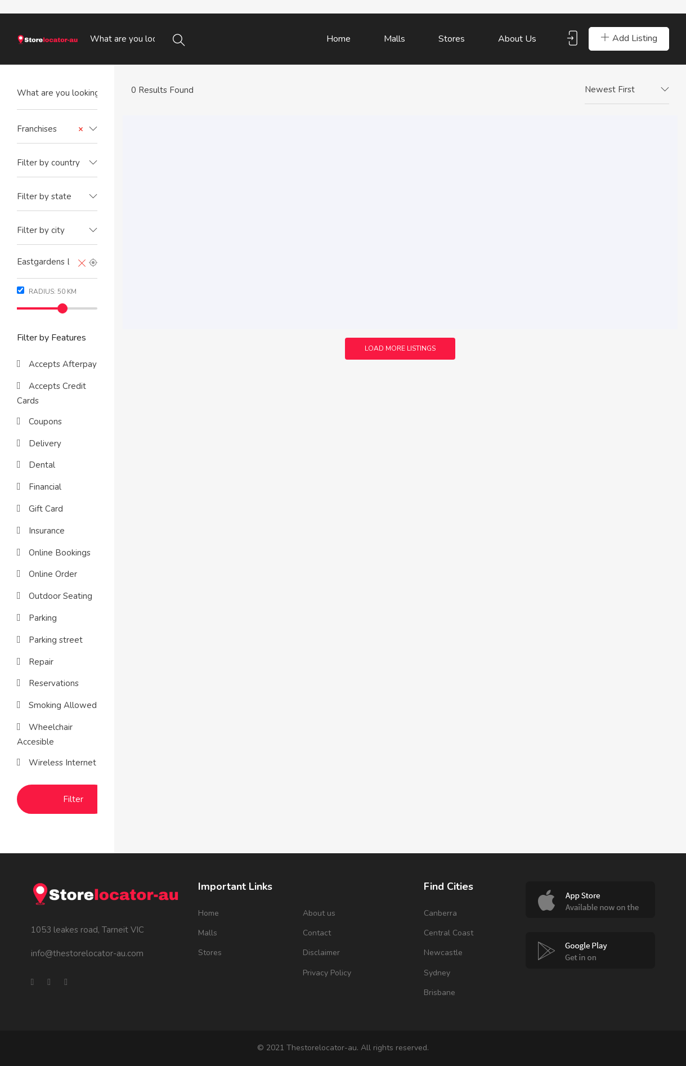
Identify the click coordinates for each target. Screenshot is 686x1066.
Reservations (52, 683)
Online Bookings (58, 552)
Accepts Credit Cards (51, 393)
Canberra (440, 913)
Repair (39, 662)
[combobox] (57, 129)
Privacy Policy (327, 973)
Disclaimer (321, 952)
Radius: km (47, 291)
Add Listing (628, 38)
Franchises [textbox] (50, 129)
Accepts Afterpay (61, 364)
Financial (43, 486)
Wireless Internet (61, 762)
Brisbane (439, 992)
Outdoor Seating (59, 596)
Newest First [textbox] (610, 89)
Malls (394, 39)
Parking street (54, 640)
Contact (317, 933)
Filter (73, 799)
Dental (40, 465)
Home (338, 39)
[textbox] (57, 163)
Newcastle (443, 952)
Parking (41, 618)
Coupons (44, 421)
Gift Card (44, 508)
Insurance (45, 530)
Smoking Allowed (61, 705)
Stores (451, 39)
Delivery (43, 443)
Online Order (51, 574)
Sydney (437, 973)
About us (517, 39)
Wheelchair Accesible (45, 734)
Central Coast (448, 933)
